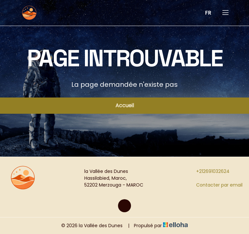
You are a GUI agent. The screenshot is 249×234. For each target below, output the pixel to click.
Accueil (124, 105)
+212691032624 (209, 171)
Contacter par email (216, 185)
